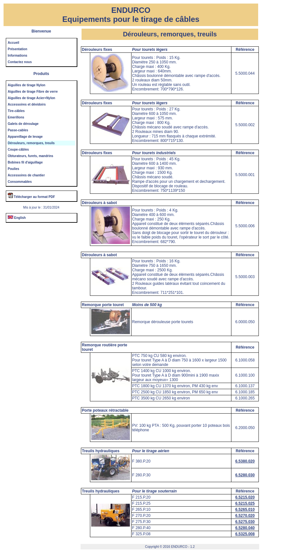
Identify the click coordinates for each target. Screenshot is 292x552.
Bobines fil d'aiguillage (25, 162)
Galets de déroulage (23, 124)
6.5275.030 (245, 521)
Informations (17, 55)
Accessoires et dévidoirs (27, 104)
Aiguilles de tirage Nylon (26, 85)
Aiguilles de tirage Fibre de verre (33, 91)
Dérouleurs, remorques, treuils (31, 143)
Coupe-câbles (18, 149)
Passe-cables (18, 130)
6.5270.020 (245, 515)
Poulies (13, 169)
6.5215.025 (245, 503)
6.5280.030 (245, 475)
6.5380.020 (245, 461)
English (17, 218)
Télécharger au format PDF (31, 197)
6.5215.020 (245, 497)
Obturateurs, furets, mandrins (30, 156)
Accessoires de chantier (26, 175)
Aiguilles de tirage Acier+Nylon (31, 98)
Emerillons (16, 117)
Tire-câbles (16, 111)
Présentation (17, 49)
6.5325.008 (245, 534)
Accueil (13, 42)
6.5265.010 (245, 509)
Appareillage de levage (25, 136)
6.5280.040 (245, 528)
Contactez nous (20, 62)
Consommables (20, 181)
